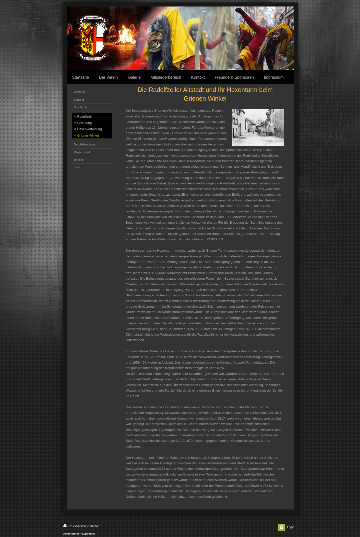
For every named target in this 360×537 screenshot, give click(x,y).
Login (290, 527)
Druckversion (74, 526)
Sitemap (94, 526)
